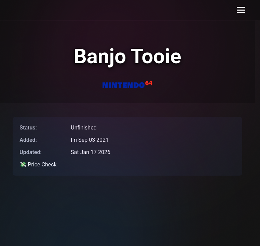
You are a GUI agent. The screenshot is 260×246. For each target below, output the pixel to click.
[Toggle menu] (241, 10)
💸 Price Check (37, 164)
